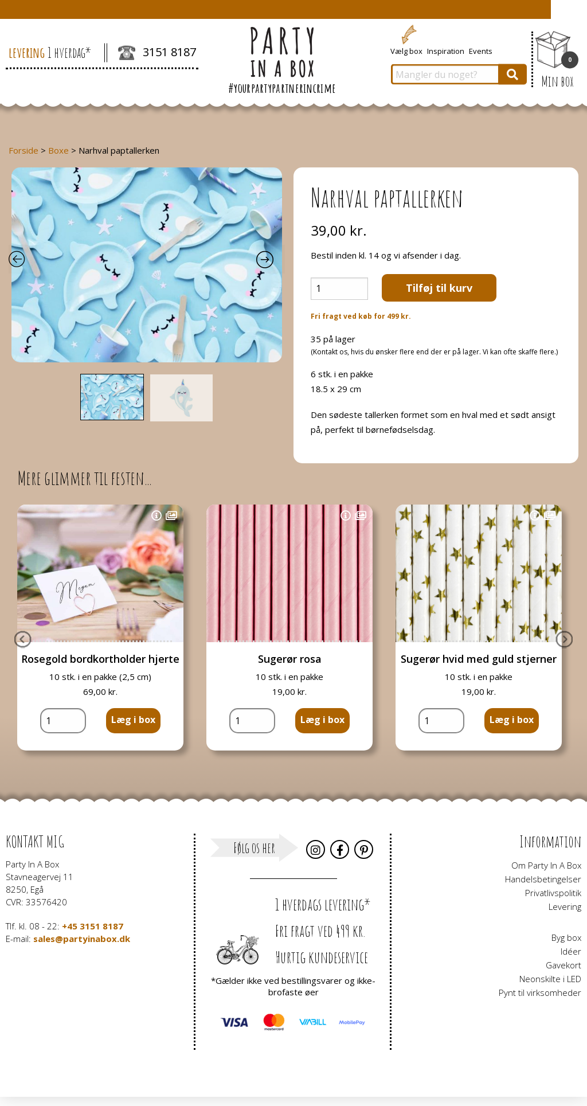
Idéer (571, 951)
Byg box (566, 937)
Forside (23, 150)
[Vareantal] (339, 289)
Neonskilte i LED (550, 978)
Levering (565, 906)
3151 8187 (157, 53)
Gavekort (563, 965)
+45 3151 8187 (92, 926)
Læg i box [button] (133, 719)
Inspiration (445, 50)
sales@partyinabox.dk (81, 938)
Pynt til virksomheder (540, 992)
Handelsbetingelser (543, 879)
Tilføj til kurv (439, 288)
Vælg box (406, 50)
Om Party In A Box (546, 865)
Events (480, 50)
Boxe (58, 150)
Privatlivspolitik (553, 892)
